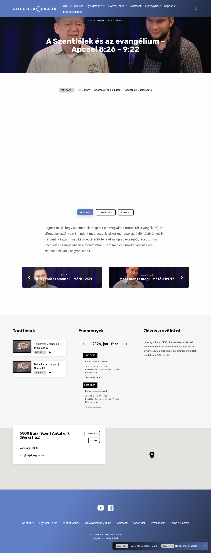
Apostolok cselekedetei (107, 89)
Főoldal (87, 20)
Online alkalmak (179, 523)
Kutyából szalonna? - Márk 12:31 (64, 280)
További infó (90, 434)
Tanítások (136, 6)
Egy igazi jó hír (48, 523)
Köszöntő (28, 523)
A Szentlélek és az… (117, 20)
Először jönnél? (117, 6)
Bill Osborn (84, 89)
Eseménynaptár (72, 11)
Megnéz (81, 213)
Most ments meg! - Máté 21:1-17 (147, 280)
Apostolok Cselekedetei (138, 89)
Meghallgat (105, 213)
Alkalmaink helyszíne (98, 523)
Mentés (130, 213)
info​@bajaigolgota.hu (32, 458)
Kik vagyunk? (153, 6)
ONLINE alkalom (73, 6)
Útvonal (92, 443)
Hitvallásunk (157, 523)
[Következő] (126, 344)
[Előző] (83, 344)
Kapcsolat (170, 6)
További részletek (93, 377)
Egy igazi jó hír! (95, 6)
